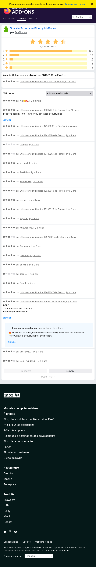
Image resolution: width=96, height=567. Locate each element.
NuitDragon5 (26, 227)
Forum (7, 446)
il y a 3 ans (70, 81)
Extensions (9, 18)
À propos (9, 413)
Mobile (8, 478)
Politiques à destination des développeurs (29, 435)
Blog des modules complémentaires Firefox (30, 419)
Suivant (71, 370)
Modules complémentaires (21, 408)
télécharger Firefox (75, 4)
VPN (6, 505)
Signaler (7, 120)
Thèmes (21, 18)
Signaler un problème (16, 452)
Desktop (9, 473)
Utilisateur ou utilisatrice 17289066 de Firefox (42, 126)
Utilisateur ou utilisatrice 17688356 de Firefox (42, 301)
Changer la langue (13, 556)
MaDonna (21, 32)
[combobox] (82, 17)
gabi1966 (24, 255)
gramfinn (24, 200)
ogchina (24, 264)
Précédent (25, 370)
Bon (22, 283)
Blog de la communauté (18, 441)
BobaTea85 (25, 181)
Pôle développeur (14, 430)
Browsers (9, 499)
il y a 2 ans (71, 135)
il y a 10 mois (72, 110)
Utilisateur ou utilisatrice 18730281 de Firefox (42, 154)
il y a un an (71, 126)
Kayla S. (24, 218)
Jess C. (23, 274)
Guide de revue (13, 457)
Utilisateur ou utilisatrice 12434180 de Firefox (42, 135)
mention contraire (17, 547)
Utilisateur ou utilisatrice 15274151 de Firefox (42, 237)
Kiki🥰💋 (24, 101)
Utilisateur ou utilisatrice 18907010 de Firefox (42, 110)
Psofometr (25, 246)
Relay (7, 510)
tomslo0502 (26, 351)
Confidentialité (11, 541)
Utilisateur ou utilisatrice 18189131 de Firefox (42, 81)
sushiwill (24, 163)
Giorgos (24, 144)
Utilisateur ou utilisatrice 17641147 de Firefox (42, 292)
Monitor (8, 516)
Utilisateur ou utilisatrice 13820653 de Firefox (42, 190)
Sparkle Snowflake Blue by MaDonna (33, 28)
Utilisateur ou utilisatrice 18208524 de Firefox (42, 209)
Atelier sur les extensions (19, 424)
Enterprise (10, 484)
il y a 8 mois (35, 101)
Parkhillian (25, 172)
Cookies (26, 541)
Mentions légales (43, 541)
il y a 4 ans (30, 283)
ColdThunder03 (27, 361)
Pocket (8, 521)
